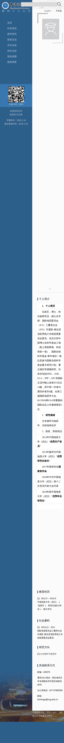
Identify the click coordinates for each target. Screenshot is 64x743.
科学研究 (12, 28)
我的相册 (12, 56)
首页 (9, 23)
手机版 (59, 11)
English (47, 11)
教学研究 (12, 34)
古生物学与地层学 (48, 654)
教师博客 (12, 62)
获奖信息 (12, 39)
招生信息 (12, 51)
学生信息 (12, 45)
